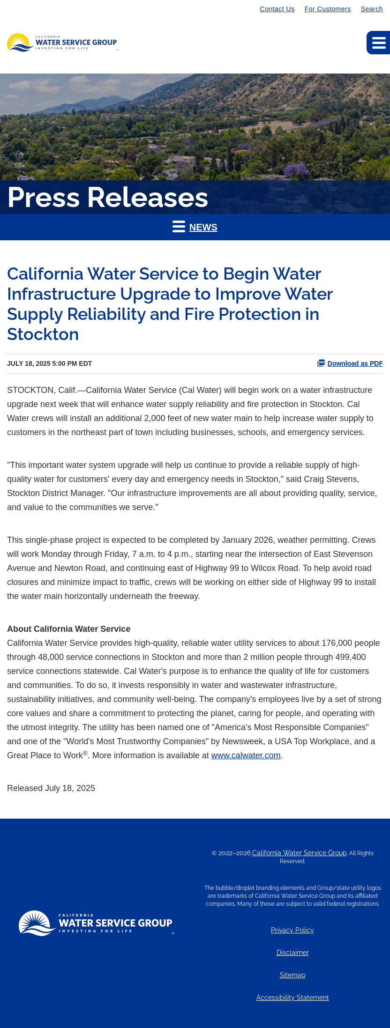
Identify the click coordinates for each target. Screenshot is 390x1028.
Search (372, 9)
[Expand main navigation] (378, 42)
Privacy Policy (292, 930)
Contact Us (277, 9)
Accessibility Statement (292, 997)
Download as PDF (350, 363)
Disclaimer (293, 952)
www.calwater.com (246, 755)
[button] (195, 227)
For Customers (328, 9)
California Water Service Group (299, 853)
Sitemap (293, 975)
